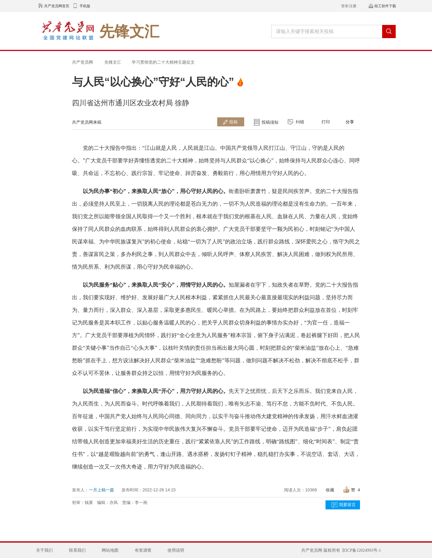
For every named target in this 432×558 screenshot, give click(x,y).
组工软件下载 (385, 6)
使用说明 (175, 550)
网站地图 (110, 550)
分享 (350, 121)
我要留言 (347, 504)
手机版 (85, 6)
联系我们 (77, 550)
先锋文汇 (112, 62)
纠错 (300, 121)
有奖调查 (143, 550)
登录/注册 (348, 6)
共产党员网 (82, 62)
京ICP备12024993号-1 (361, 550)
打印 (326, 121)
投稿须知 (270, 122)
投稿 (233, 121)
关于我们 (44, 550)
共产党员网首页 (56, 6)
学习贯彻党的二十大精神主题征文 (163, 62)
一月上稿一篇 (101, 489)
